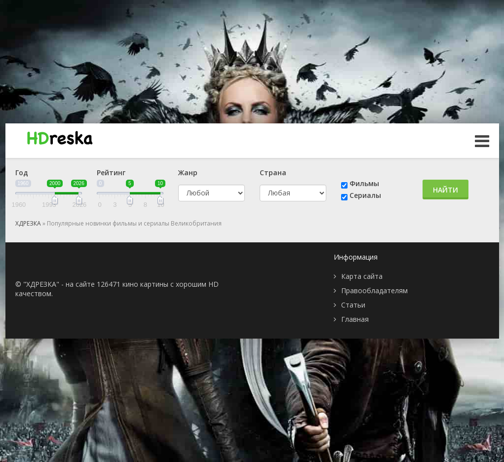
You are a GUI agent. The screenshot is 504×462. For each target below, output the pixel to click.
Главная (355, 319)
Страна (273, 172)
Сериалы (365, 195)
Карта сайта (362, 276)
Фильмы (364, 183)
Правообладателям (374, 290)
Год (21, 172)
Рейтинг (111, 172)
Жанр (187, 172)
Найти (445, 189)
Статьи (353, 304)
